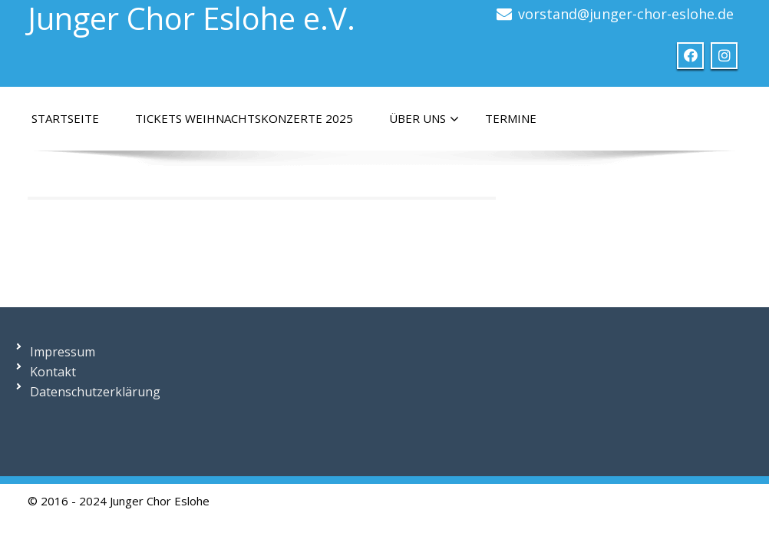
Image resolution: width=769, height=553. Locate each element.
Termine (510, 118)
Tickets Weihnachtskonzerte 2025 (244, 118)
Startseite (65, 118)
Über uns (424, 119)
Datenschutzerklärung (95, 391)
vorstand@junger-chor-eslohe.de (626, 14)
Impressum (62, 351)
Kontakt (53, 371)
